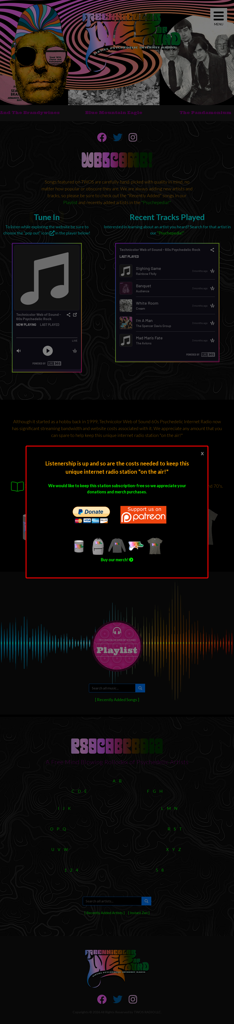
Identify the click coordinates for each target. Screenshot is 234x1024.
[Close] (202, 453)
